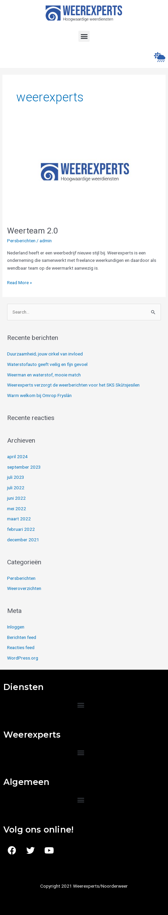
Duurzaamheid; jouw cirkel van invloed (45, 353)
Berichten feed (21, 637)
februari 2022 (21, 529)
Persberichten (21, 240)
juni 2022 (16, 498)
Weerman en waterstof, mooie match (44, 374)
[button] (84, 36)
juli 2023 (15, 477)
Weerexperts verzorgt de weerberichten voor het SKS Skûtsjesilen (73, 385)
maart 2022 (19, 518)
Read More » (19, 282)
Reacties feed (20, 647)
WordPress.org (22, 658)
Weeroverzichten (24, 588)
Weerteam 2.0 (32, 231)
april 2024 (17, 456)
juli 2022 (15, 487)
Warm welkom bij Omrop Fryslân (39, 395)
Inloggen (15, 626)
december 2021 (23, 539)
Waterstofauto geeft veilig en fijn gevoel (47, 364)
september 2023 (24, 467)
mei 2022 (16, 508)
